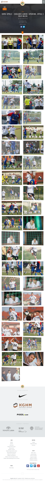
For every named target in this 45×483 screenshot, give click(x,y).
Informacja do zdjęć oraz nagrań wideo (33, 469)
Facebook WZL (27, 466)
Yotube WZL (38, 466)
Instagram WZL (35, 466)
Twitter (24, 27)
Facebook (21, 27)
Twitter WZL (31, 466)
